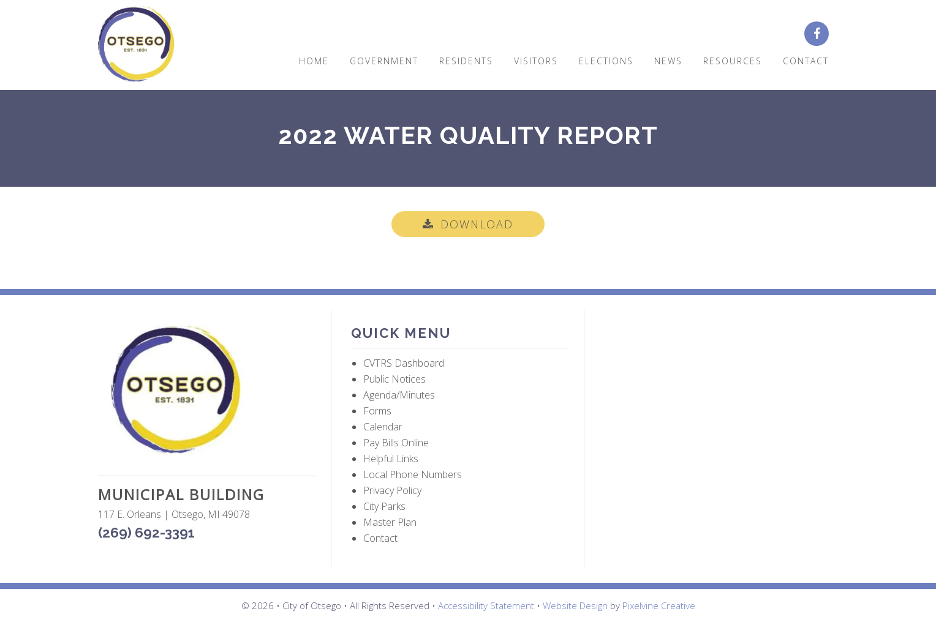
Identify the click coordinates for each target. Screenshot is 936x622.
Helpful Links (390, 458)
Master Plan (390, 522)
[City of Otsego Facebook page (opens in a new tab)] (821, 34)
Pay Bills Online (396, 442)
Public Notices (394, 379)
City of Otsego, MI (136, 44)
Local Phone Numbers (412, 474)
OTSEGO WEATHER (713, 368)
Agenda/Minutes (399, 395)
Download (476, 224)
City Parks (384, 506)
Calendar (382, 426)
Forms (377, 411)
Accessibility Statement (486, 605)
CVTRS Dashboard (403, 363)
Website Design (575, 605)
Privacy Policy (392, 490)
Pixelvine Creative (658, 605)
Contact (380, 538)
